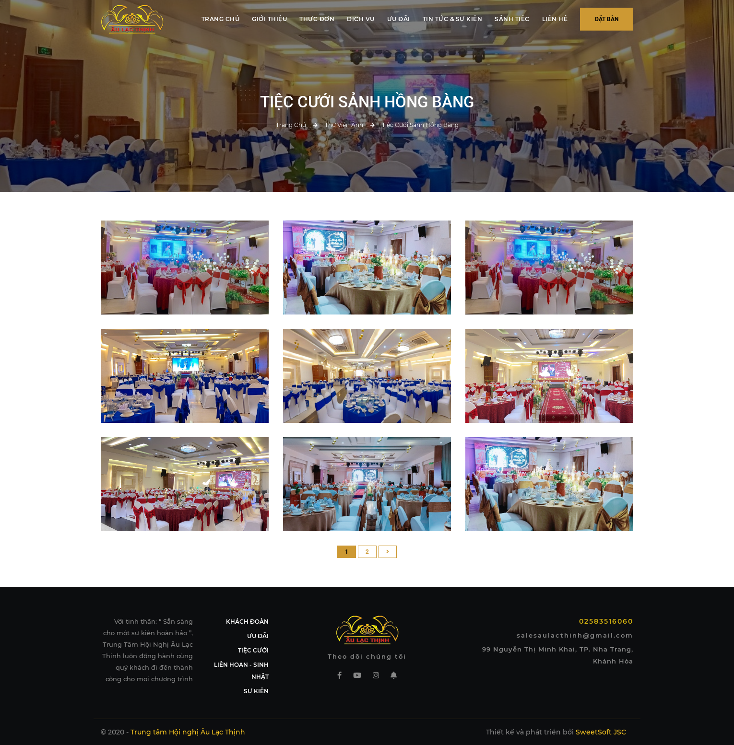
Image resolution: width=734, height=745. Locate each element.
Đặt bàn (606, 19)
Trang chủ (291, 124)
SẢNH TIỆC (512, 19)
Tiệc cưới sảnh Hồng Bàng (420, 124)
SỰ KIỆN (256, 691)
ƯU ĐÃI (398, 19)
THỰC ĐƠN (316, 19)
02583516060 (606, 621)
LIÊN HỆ (555, 19)
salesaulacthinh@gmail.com (575, 635)
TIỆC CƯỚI (253, 650)
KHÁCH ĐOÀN (247, 621)
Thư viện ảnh (344, 124)
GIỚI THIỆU (269, 19)
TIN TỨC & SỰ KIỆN (453, 19)
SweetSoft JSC (601, 732)
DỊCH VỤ (361, 19)
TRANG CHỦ (220, 19)
